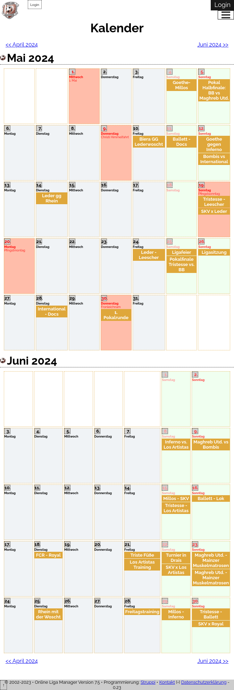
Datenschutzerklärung (204, 682)
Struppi (148, 682)
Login (34, 5)
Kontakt (167, 682)
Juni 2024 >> (212, 44)
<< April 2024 (22, 44)
